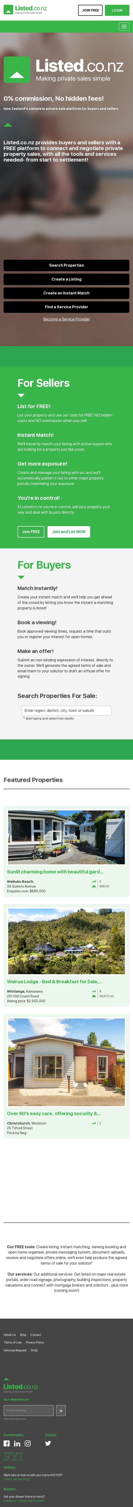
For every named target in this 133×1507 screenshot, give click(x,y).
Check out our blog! (17, 1479)
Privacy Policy (35, 1342)
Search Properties (66, 265)
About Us (10, 1335)
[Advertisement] (64, 1179)
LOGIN (117, 10)
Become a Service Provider (66, 319)
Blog (23, 1335)
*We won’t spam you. (15, 1418)
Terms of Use (13, 1342)
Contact (35, 1335)
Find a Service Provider (66, 307)
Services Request (15, 1350)
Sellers (9, 1467)
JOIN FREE (90, 10)
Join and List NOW (69, 531)
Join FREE (31, 531)
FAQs (34, 1350)
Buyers (9, 1489)
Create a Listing (66, 279)
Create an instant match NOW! (24, 1500)
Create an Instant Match (66, 293)
